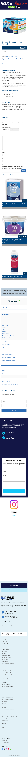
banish (5, 58)
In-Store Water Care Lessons (7, 711)
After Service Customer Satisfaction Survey (10, 716)
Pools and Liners (5, 307)
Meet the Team (4, 740)
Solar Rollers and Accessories (8, 351)
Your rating (5, 129)
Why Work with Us (15, 633)
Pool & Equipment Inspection (7, 699)
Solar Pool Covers (6, 344)
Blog (2, 725)
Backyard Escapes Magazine (7, 731)
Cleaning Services (5, 666)
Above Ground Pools (5, 643)
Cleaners (4, 321)
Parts (3, 373)
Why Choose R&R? (6, 738)
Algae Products (5, 316)
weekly (5, 59)
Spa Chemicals (5, 341)
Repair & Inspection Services (7, 697)
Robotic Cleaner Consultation (7, 674)
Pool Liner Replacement (6, 657)
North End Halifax (24, 590)
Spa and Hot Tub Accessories (8, 364)
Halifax (5, 590)
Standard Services (5, 649)
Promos (3, 734)
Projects (7, 633)
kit (11, 58)
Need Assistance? (11, 7)
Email (4, 158)
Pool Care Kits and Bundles (11, 56)
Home (3, 633)
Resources (4, 723)
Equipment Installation (6, 655)
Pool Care (3, 729)
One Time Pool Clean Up (6, 678)
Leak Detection (4, 701)
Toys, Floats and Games (7, 354)
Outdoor (4, 370)
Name (4, 152)
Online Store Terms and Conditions (10, 384)
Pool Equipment (5, 311)
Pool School (4, 707)
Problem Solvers (5, 325)
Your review (5, 135)
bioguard (9, 58)
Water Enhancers (5, 333)
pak (13, 58)
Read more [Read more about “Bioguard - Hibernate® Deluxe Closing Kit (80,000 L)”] (14, 207)
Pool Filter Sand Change (6, 684)
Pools (3, 637)
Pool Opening (4, 651)
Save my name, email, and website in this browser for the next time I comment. (12, 167)
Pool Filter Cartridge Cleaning (7, 686)
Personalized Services (6, 718)
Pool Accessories (5, 347)
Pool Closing (4, 653)
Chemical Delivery (5, 661)
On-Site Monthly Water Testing (7, 670)
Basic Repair (4, 703)
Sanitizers (4, 327)
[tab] (14, 63)
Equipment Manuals (5, 727)
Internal (3, 634)
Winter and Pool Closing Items (8, 360)
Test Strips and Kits (6, 337)
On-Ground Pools (5, 641)
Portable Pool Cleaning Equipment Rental (9, 672)
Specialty (4, 329)
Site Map (8, 634)
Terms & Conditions (6, 381)
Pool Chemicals (5, 314)
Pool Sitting (4, 668)
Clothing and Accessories (7, 367)
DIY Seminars (4, 713)
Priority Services (5, 720)
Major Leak (4, 693)
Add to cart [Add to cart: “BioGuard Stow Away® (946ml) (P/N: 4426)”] (14, 279)
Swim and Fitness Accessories (8, 357)
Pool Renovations (5, 659)
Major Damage (4, 691)
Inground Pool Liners (6, 645)
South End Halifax (13, 590)
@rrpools (14, 515)
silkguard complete (18, 58)
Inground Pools (4, 639)
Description (5, 63)
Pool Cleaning (4, 676)
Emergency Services (6, 690)
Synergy (4, 331)
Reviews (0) (5, 67)
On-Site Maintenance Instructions (8, 663)
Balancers (4, 319)
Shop (3, 376)
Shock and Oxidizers (6, 323)
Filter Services (4, 682)
